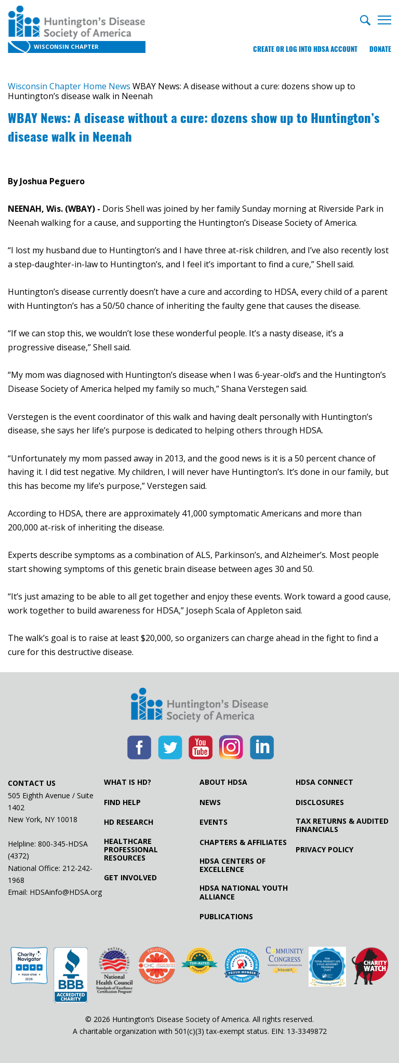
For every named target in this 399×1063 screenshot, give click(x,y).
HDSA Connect (324, 782)
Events (214, 822)
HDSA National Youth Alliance (244, 892)
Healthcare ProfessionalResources (131, 849)
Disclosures (320, 802)
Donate (380, 49)
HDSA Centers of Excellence (232, 865)
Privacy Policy (324, 850)
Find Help (122, 802)
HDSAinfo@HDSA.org (66, 892)
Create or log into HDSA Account (305, 49)
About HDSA (223, 782)
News (210, 802)
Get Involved (130, 878)
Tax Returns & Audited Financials (342, 825)
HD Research (128, 822)
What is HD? (127, 782)
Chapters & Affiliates (243, 842)
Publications (226, 916)
